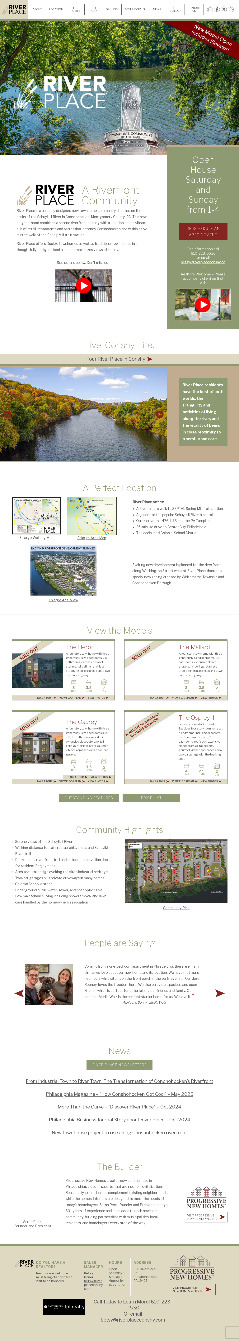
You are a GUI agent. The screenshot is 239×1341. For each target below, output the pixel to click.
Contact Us (194, 9)
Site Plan (93, 9)
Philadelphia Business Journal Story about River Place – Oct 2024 (119, 1120)
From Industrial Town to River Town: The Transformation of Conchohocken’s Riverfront (119, 1081)
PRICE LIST (151, 798)
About (37, 9)
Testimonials (134, 9)
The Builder (175, 9)
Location (56, 9)
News (157, 9)
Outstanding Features (89, 798)
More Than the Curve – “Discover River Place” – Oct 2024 (119, 1107)
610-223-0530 (203, 253)
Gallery (112, 9)
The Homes (75, 9)
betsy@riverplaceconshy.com (203, 264)
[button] (7, 414)
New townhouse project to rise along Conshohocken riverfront (119, 1132)
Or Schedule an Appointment (203, 232)
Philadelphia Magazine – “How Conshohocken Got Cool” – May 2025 (119, 1094)
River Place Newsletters (119, 1065)
